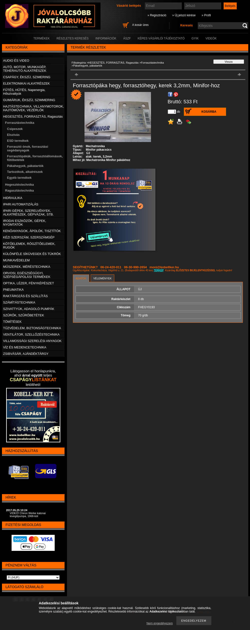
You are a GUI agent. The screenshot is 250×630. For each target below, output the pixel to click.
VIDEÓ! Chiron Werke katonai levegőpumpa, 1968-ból (28, 515)
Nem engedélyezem (160, 623)
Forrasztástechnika (152, 62)
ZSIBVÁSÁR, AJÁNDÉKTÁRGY (26, 354)
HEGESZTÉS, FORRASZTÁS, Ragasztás (113, 62)
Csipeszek (15, 129)
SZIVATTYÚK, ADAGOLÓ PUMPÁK (28, 309)
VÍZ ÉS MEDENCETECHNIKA (25, 347)
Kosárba (209, 111)
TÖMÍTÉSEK (12, 322)
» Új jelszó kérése (184, 15)
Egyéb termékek (19, 178)
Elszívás (13, 135)
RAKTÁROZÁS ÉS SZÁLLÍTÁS (25, 296)
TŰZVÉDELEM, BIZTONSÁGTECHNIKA (32, 328)
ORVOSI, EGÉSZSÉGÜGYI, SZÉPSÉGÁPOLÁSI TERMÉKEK (26, 275)
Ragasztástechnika (19, 190)
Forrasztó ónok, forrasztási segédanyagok (27, 148)
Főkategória (79, 62)
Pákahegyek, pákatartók (25, 166)
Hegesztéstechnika (19, 184)
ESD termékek (18, 141)
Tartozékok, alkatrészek (25, 172)
